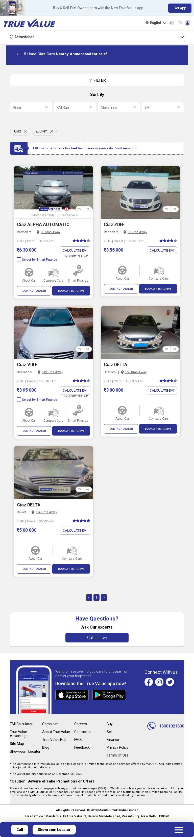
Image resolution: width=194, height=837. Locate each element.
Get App (180, 8)
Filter (97, 80)
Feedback (82, 747)
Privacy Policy (117, 747)
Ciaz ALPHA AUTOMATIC (43, 224)
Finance (113, 740)
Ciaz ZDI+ (114, 224)
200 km (41, 131)
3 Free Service (68, 215)
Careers (80, 724)
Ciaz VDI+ (27, 364)
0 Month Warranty (42, 215)
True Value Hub (54, 740)
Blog (45, 747)
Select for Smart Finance (37, 259)
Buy (110, 724)
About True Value (56, 732)
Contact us (82, 732)
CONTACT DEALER (34, 290)
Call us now (97, 637)
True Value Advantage (19, 734)
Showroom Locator (25, 751)
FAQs (78, 740)
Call (19, 830)
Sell (109, 732)
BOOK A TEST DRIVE (71, 290)
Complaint (50, 724)
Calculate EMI (75, 250)
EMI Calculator (21, 724)
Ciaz (17, 131)
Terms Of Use (118, 755)
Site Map (17, 744)
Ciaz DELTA (115, 364)
